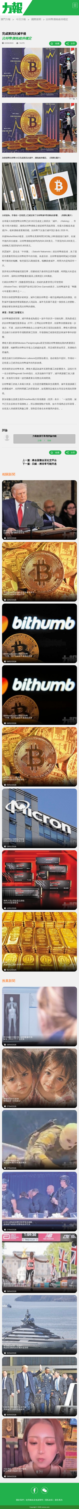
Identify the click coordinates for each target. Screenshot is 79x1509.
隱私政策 (49, 1500)
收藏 (57, 43)
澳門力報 (6, 19)
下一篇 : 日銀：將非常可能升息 (39, 464)
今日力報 (21, 19)
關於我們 (20, 1500)
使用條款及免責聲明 (34, 1500)
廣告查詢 (58, 1500)
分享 (73, 43)
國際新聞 (36, 19)
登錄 (49, 440)
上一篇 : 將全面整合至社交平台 (39, 460)
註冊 (40, 440)
